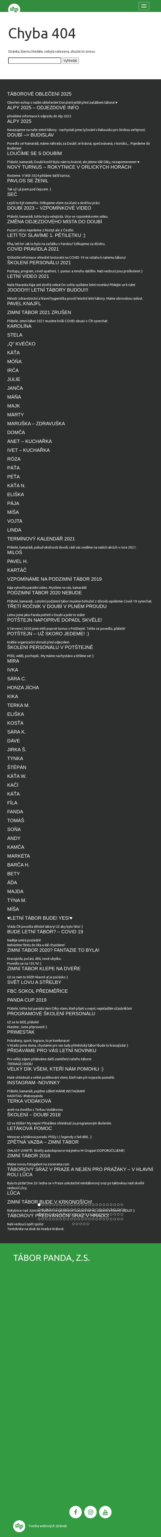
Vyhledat (70, 61)
